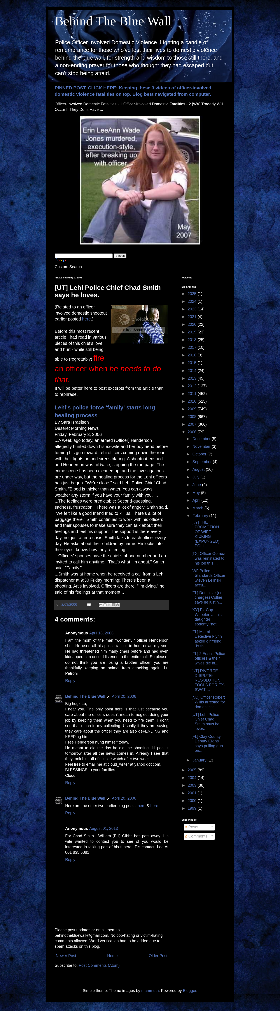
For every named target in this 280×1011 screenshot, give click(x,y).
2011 (193, 393)
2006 (193, 432)
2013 (193, 378)
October (199, 454)
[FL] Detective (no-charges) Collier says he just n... (207, 597)
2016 (193, 355)
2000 (193, 801)
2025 (193, 294)
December (202, 439)
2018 (193, 340)
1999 (193, 808)
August (199, 469)
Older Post (158, 956)
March (198, 508)
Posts (191, 827)
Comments (196, 836)
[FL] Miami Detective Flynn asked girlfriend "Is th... (206, 639)
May (196, 492)
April (196, 500)
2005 (193, 770)
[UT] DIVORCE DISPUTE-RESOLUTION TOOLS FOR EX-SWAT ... (208, 680)
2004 (193, 778)
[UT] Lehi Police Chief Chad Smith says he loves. (205, 721)
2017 (193, 347)
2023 (193, 309)
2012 (193, 386)
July (196, 477)
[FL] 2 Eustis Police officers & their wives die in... (208, 658)
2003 (193, 785)
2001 (193, 793)
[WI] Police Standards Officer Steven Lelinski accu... (208, 578)
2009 (193, 409)
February (200, 515)
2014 (193, 370)
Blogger (189, 990)
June (197, 485)
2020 (193, 324)
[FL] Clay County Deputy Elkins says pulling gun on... (207, 743)
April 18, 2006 (101, 633)
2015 (193, 363)
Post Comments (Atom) (99, 965)
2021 (193, 317)
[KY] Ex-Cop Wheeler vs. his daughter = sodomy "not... (206, 617)
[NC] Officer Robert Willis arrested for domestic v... (208, 702)
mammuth (150, 990)
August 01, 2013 (103, 828)
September (202, 462)
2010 (193, 401)
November (202, 446)
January (199, 760)
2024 (193, 301)
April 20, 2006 (124, 696)
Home (112, 956)
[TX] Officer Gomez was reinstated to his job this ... (208, 558)
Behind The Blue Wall (113, 21)
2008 (193, 416)
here (86, 319)
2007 (193, 424)
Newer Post (66, 956)
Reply (70, 680)
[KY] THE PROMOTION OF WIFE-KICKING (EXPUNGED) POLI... (205, 534)
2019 (193, 332)
